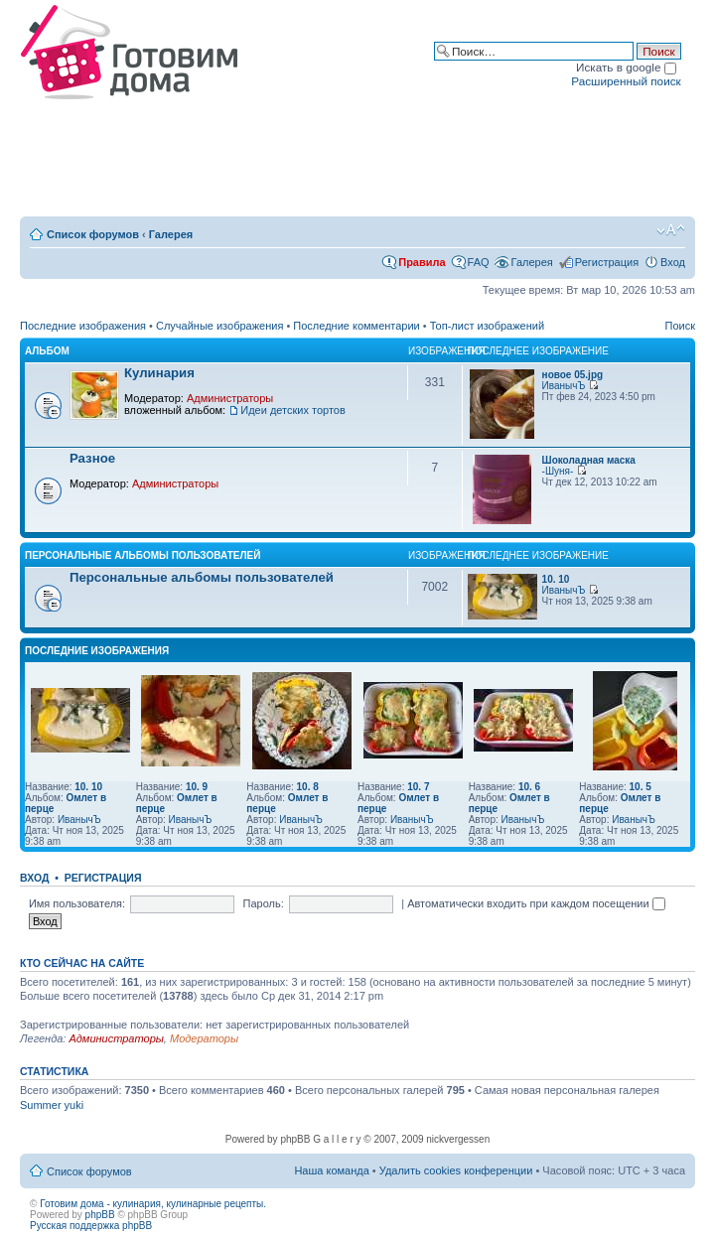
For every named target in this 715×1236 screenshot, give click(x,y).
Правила (421, 262)
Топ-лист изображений (487, 326)
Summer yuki (51, 1105)
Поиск (680, 326)
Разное (92, 458)
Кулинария (159, 372)
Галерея (171, 234)
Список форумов (93, 234)
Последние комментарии (356, 326)
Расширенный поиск (625, 80)
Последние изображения (83, 326)
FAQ (479, 262)
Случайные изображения (219, 326)
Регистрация (607, 262)
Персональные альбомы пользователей (142, 555)
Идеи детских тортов (293, 410)
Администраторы (230, 398)
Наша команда (331, 1170)
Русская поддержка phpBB (91, 1225)
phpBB (100, 1214)
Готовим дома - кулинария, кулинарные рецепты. (153, 1203)
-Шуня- (558, 471)
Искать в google (626, 67)
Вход (672, 262)
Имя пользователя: (77, 903)
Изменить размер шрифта (670, 230)
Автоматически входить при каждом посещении (536, 903)
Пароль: (263, 903)
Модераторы (204, 1038)
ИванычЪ (564, 385)
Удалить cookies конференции (456, 1170)
